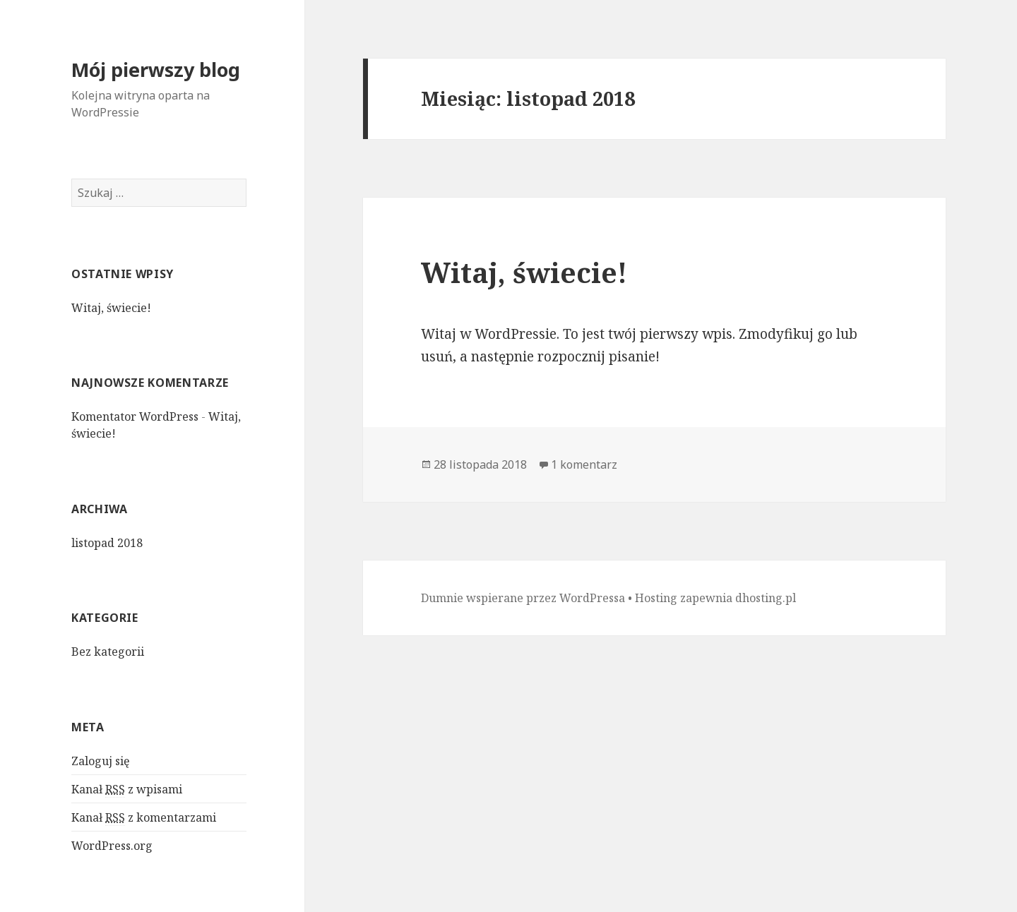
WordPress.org (112, 845)
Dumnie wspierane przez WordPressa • (528, 598)
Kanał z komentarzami (143, 818)
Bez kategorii (107, 651)
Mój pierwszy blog (155, 69)
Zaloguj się (100, 761)
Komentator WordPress (134, 416)
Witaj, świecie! (111, 308)
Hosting (656, 598)
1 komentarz (584, 464)
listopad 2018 (107, 543)
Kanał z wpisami (126, 789)
